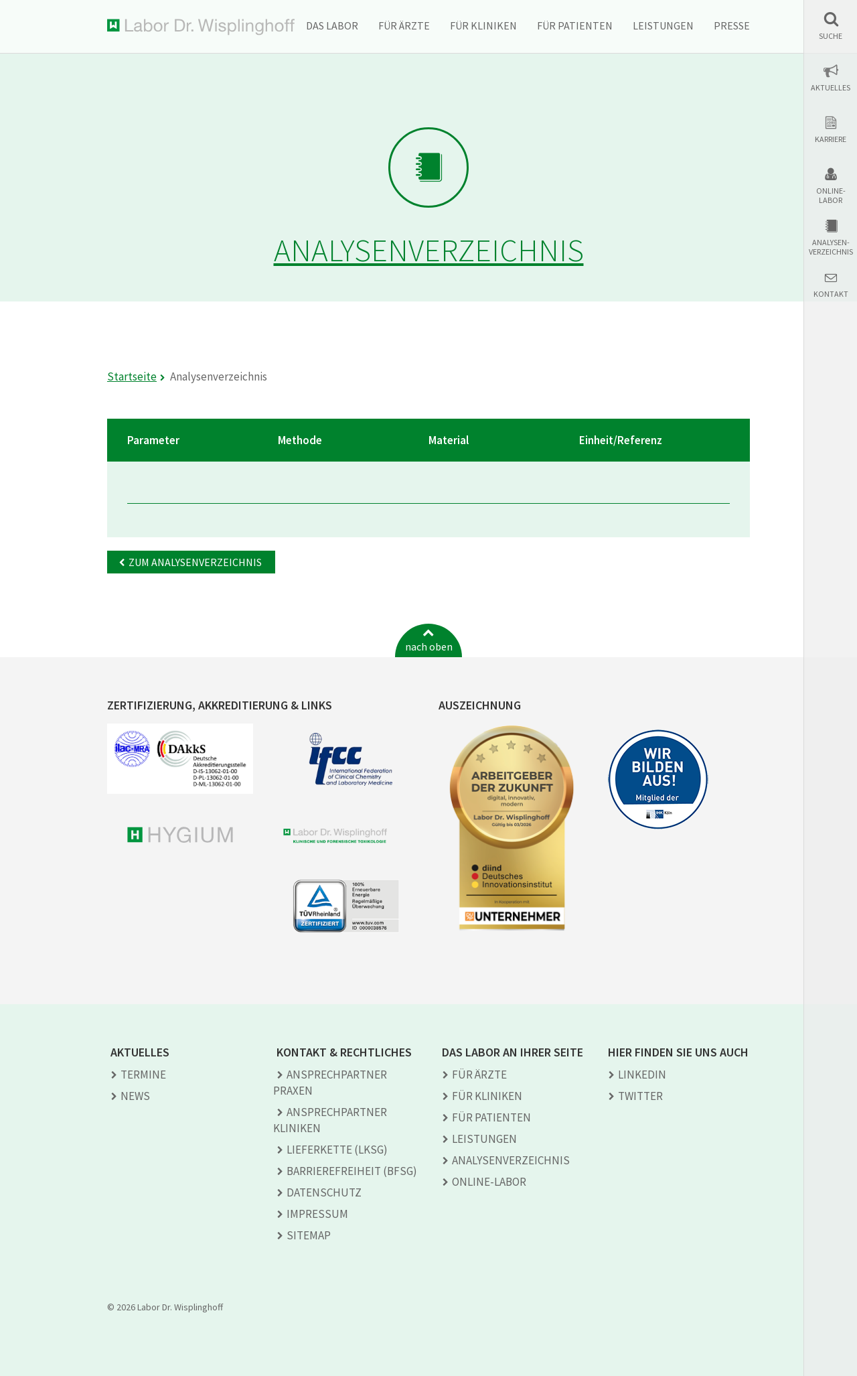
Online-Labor (831, 195)
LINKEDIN (642, 1074)
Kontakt (830, 294)
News (135, 1096)
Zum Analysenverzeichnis (195, 562)
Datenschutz (324, 1192)
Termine (143, 1074)
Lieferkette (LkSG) (337, 1149)
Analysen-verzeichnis (831, 247)
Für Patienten (575, 25)
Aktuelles (830, 87)
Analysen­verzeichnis (511, 1160)
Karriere (830, 139)
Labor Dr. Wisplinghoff (201, 27)
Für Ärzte (404, 25)
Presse (732, 25)
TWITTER (640, 1096)
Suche (830, 36)
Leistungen (663, 25)
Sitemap (309, 1235)
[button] (830, 26)
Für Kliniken (483, 25)
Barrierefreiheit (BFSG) (352, 1171)
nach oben (429, 646)
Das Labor (332, 25)
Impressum (317, 1214)
